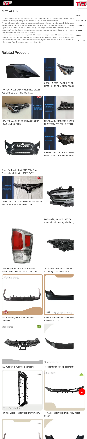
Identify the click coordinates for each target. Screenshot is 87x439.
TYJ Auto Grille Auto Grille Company (18, 367)
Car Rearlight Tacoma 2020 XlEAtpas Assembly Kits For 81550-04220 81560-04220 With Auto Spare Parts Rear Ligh (19, 270)
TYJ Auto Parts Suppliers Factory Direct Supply (62, 414)
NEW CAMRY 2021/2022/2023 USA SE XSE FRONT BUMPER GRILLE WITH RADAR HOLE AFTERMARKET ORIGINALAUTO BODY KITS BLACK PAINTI (64, 123)
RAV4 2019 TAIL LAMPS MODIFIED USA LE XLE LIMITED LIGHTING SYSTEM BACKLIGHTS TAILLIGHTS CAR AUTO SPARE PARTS (22, 91)
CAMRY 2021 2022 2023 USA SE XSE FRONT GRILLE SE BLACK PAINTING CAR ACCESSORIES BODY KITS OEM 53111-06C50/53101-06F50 (22, 203)
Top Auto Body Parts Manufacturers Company (18, 319)
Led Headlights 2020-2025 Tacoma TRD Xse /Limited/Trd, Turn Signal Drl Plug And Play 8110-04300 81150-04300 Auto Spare (64, 221)
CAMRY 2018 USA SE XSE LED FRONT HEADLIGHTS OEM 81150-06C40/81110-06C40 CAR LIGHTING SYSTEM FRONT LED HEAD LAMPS (63, 154)
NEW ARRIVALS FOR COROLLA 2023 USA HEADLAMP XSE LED (20, 122)
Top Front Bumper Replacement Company (63, 367)
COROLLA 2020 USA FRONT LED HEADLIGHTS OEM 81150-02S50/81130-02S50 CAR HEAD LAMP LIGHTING (62, 85)
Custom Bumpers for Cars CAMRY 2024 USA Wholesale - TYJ (64, 319)
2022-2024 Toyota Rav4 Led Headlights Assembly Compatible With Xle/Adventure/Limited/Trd (62, 270)
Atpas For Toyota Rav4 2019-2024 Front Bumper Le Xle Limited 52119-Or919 (19, 171)
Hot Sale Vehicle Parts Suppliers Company (21, 413)
